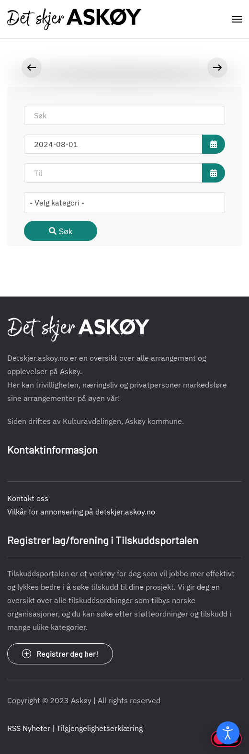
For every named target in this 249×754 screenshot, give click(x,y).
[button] (237, 19)
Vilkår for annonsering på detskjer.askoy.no (81, 511)
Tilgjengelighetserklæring (100, 728)
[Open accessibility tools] (227, 732)
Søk (60, 231)
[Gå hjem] (74, 19)
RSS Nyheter (28, 728)
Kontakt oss (27, 498)
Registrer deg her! (60, 654)
